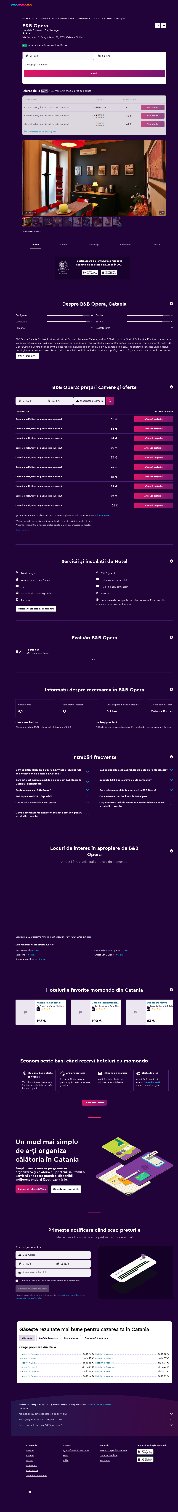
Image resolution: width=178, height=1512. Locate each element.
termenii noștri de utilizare (69, 1295)
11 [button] (46, 100)
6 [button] (61, 93)
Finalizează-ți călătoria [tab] (97, 1338)
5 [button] (53, 93)
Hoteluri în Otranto (29, 1372)
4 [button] (46, 93)
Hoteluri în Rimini (28, 1376)
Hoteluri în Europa (49, 19)
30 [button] (83, 115)
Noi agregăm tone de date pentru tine (96, 1419)
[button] (5, 4)
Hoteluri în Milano (28, 1358)
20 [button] (61, 108)
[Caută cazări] (5, 21)
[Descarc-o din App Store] (109, 273)
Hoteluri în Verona (104, 1376)
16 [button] (84, 100)
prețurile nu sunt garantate (99, 1405)
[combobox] (55, 1255)
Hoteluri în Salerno (104, 1358)
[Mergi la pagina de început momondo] (21, 4)
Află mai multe (101, 515)
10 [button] (38, 100)
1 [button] (76, 85)
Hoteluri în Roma (28, 1354)
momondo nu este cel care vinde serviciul (96, 1414)
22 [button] (76, 108)
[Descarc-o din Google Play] (90, 273)
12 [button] (54, 100)
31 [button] (38, 123)
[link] (94, 1103)
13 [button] (61, 100)
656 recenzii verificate (54, 45)
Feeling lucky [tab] (71, 1338)
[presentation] (109, 272)
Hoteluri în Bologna (104, 1367)
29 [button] (76, 115)
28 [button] (68, 115)
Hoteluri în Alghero (104, 1363)
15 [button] (76, 100)
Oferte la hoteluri (29, 19)
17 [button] (38, 108)
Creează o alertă (152, 1082)
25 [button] (46, 115)
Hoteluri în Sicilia (85, 19)
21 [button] (69, 108)
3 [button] (38, 93)
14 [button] (69, 100)
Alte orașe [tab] (27, 1338)
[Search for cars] (5, 28)
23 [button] (83, 108)
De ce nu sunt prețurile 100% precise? (96, 1425)
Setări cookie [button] (22, 530)
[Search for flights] (5, 14)
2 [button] (84, 85)
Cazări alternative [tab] (48, 1338)
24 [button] (38, 115)
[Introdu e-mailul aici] (56, 1272)
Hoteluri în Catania (104, 19)
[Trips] (5, 37)
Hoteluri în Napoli (28, 1367)
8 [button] (76, 93)
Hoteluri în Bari (27, 1363)
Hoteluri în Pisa (102, 1372)
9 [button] (84, 93)
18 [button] (46, 108)
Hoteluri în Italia (67, 19)
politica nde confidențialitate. (29, 1298)
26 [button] (53, 115)
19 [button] (54, 108)
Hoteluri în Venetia (104, 1354)
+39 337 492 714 (31, 41)
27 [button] (61, 115)
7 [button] (68, 93)
